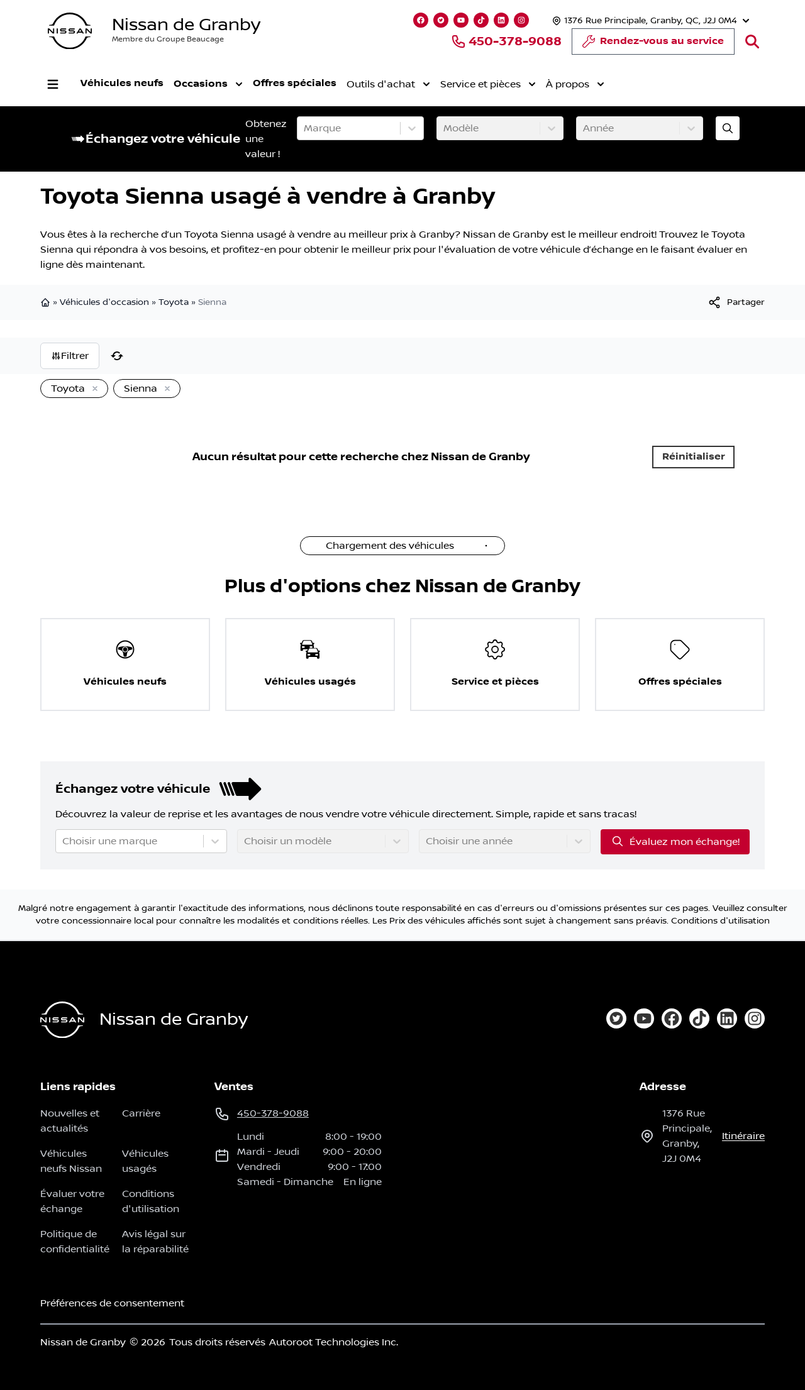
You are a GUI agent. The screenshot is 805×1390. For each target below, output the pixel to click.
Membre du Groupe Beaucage (168, 39)
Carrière (141, 1113)
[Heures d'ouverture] (649, 20)
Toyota (173, 302)
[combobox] (305, 128)
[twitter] (616, 1018)
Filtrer (70, 355)
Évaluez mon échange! (675, 841)
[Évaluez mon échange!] (728, 128)
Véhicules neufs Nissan (71, 1161)
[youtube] (644, 1018)
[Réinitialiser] (117, 356)
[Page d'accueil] (62, 1020)
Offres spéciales (294, 83)
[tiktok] (699, 1018)
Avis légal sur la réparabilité (155, 1241)
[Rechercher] (752, 41)
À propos (575, 84)
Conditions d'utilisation (720, 921)
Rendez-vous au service (653, 44)
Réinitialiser (693, 457)
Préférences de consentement (112, 1303)
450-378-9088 (506, 41)
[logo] (70, 31)
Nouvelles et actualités (69, 1121)
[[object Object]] (736, 302)
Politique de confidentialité (74, 1241)
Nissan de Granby (186, 24)
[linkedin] (727, 1018)
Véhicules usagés (145, 1161)
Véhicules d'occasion (104, 302)
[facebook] (672, 1018)
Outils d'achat (388, 84)
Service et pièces (488, 84)
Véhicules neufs (122, 83)
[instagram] (755, 1018)
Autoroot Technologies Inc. (333, 1342)
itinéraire (743, 1136)
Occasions (208, 84)
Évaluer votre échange (72, 1201)
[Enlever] (92, 389)
